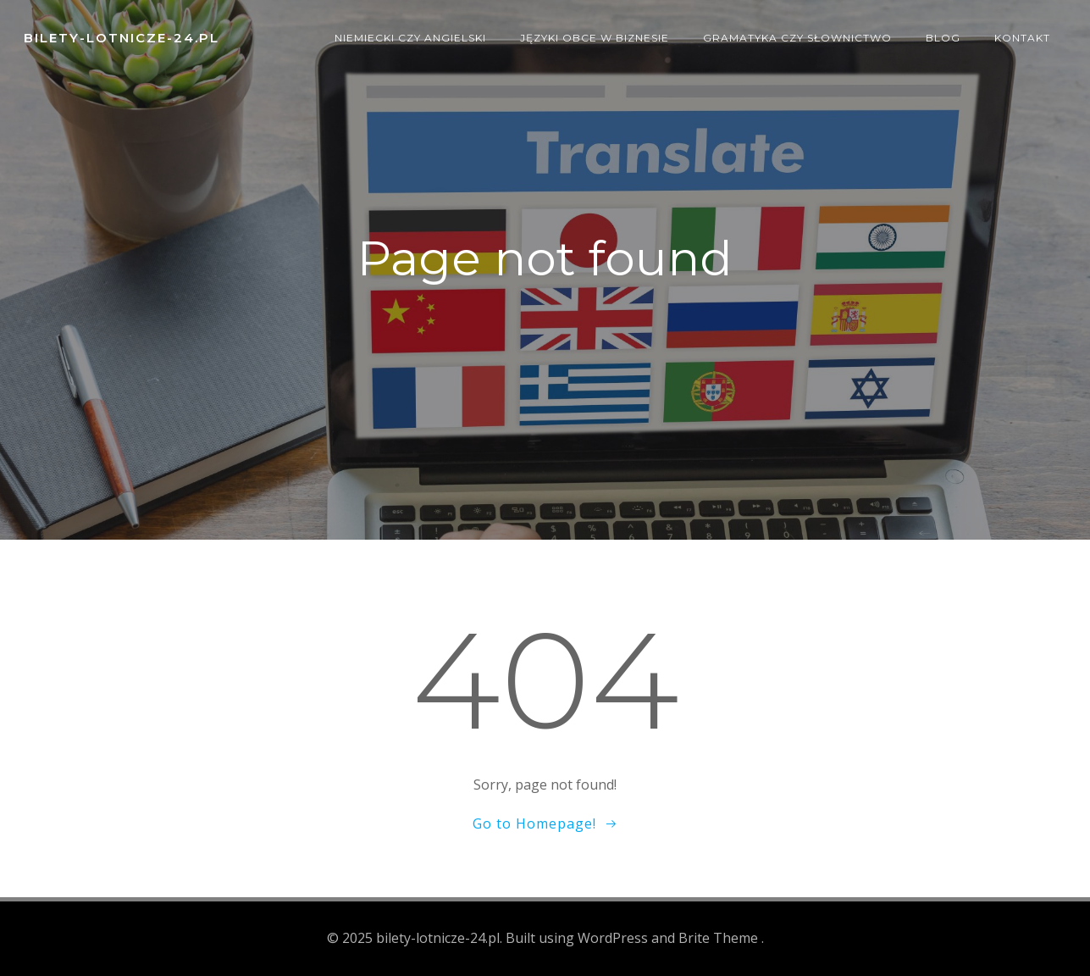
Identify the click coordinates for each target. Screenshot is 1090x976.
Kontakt (1022, 37)
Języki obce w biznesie (594, 37)
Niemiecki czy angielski (410, 37)
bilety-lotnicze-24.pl (121, 38)
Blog (943, 37)
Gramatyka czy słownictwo (797, 37)
